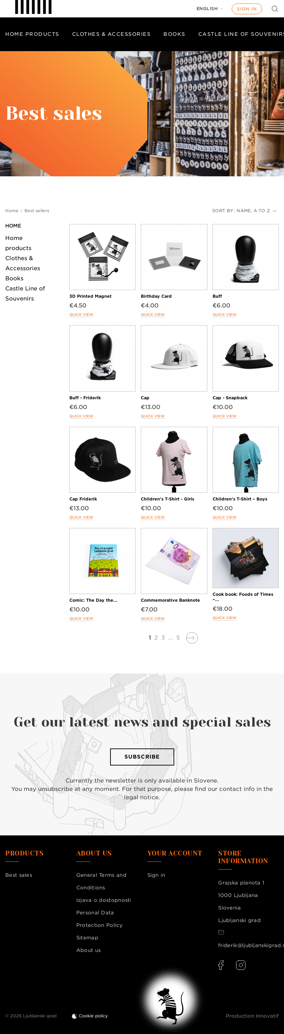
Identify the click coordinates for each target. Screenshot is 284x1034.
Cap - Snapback (230, 397)
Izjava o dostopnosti (103, 900)
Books (174, 34)
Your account (174, 853)
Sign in (247, 8)
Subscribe (142, 757)
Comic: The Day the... (93, 600)
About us (88, 950)
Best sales (18, 875)
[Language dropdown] (210, 9)
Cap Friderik (83, 499)
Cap (145, 397)
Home (13, 226)
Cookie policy (93, 1015)
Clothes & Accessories (111, 34)
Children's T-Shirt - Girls (167, 499)
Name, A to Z (257, 210)
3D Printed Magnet (90, 296)
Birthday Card (156, 296)
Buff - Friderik (85, 397)
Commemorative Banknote (170, 600)
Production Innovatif (252, 1016)
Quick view (81, 314)
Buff (217, 296)
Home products (32, 34)
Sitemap (87, 937)
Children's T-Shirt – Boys (240, 499)
